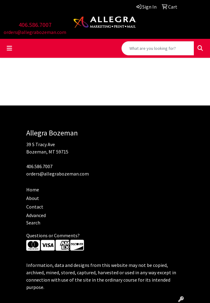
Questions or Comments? (53, 235)
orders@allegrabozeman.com (35, 32)
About (32, 198)
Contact (34, 207)
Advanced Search (36, 219)
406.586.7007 (35, 24)
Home (32, 190)
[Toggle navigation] (9, 48)
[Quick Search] (157, 48)
